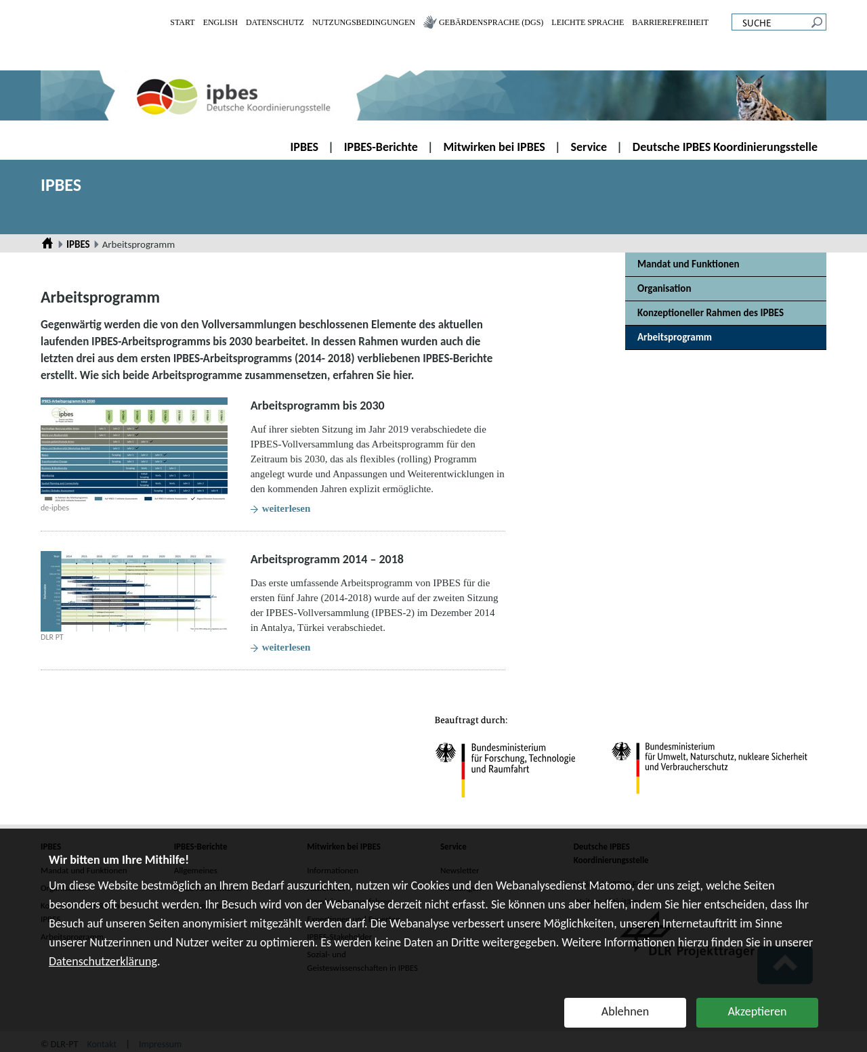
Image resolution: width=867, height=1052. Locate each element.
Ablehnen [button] (625, 1011)
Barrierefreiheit (670, 22)
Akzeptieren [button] (756, 1011)
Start (182, 22)
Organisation (664, 288)
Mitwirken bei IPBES (494, 146)
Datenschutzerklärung (103, 961)
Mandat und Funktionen (688, 264)
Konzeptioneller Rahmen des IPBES (710, 313)
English (220, 22)
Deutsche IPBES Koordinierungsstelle (725, 146)
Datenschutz (275, 22)
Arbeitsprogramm (674, 337)
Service (589, 146)
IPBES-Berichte (381, 146)
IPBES (305, 146)
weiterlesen (286, 508)
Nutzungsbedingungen (363, 22)
